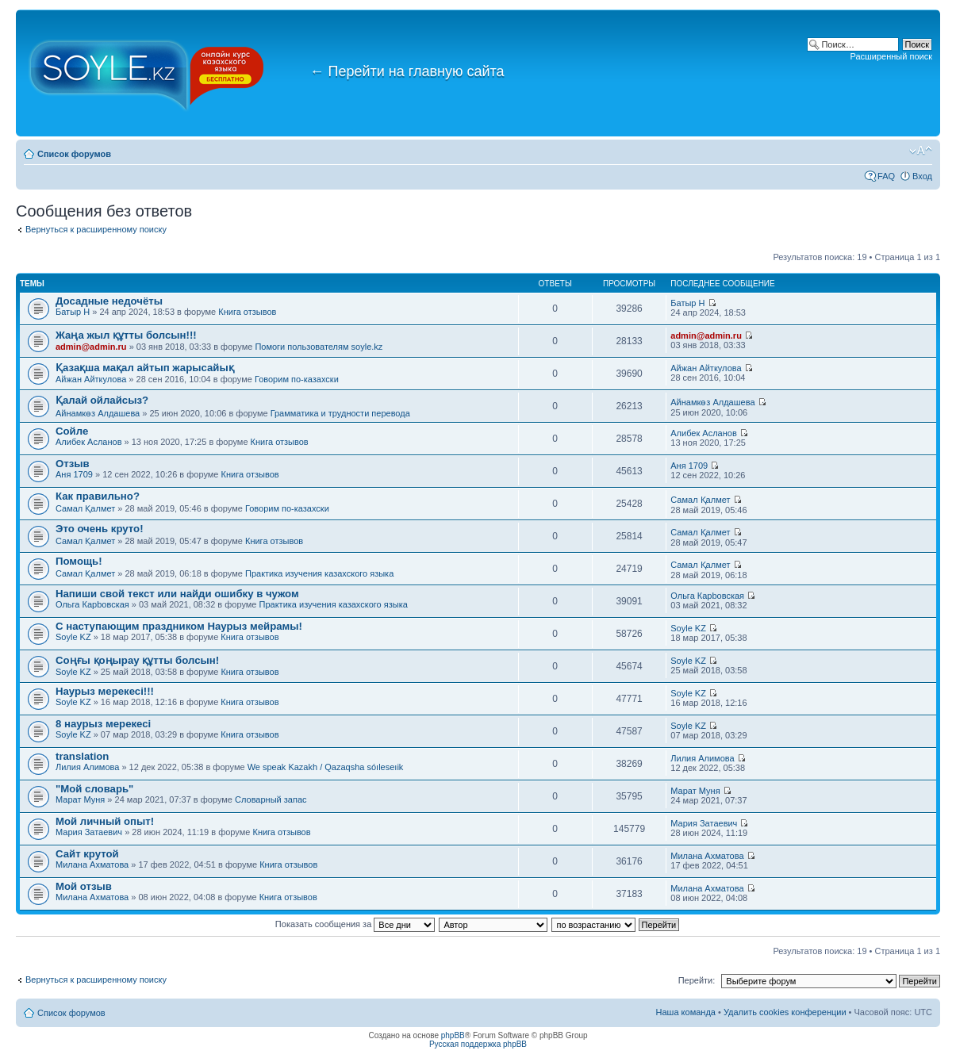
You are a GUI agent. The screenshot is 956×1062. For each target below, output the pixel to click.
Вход (922, 176)
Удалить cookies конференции (785, 1012)
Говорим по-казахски (297, 379)
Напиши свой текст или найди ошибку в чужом (177, 594)
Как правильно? (98, 496)
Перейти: (697, 980)
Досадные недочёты (109, 301)
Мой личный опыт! (105, 821)
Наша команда (686, 1012)
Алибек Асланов (88, 442)
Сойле (72, 431)
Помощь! (79, 561)
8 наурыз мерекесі (103, 724)
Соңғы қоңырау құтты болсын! (137, 660)
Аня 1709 (74, 474)
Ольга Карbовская (92, 604)
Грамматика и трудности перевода (340, 413)
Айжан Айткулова (91, 379)
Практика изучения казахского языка (319, 573)
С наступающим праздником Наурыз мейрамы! (179, 626)
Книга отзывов (247, 311)
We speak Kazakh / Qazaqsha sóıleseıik (326, 767)
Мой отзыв (84, 886)
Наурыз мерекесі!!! (105, 691)
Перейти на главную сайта (407, 71)
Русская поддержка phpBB (478, 1044)
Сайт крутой (87, 854)
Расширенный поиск (891, 56)
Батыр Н (73, 311)
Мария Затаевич (89, 832)
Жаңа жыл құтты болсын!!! (126, 335)
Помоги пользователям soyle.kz (318, 346)
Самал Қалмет (85, 508)
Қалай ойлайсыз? (102, 400)
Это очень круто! (100, 529)
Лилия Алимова (87, 767)
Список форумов (74, 154)
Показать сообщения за (355, 924)
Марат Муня (80, 799)
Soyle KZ (73, 637)
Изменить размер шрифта (920, 151)
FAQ (886, 176)
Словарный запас (270, 799)
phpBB (453, 1035)
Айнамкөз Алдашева (98, 413)
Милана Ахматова (92, 864)
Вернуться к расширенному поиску (96, 229)
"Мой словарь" (94, 789)
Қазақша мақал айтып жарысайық (145, 368)
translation (82, 756)
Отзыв (73, 464)
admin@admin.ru (91, 346)
